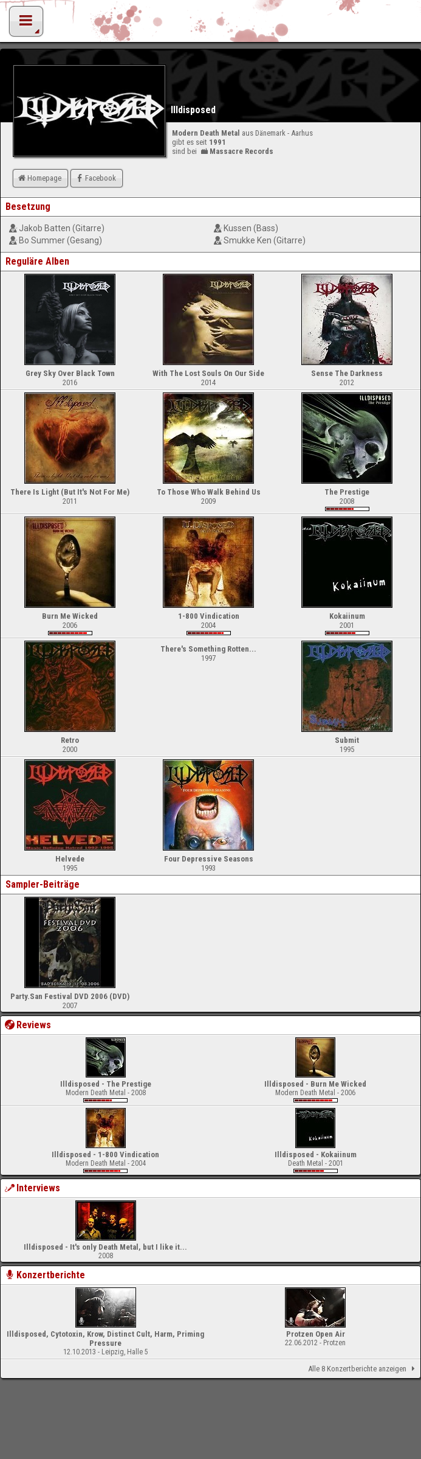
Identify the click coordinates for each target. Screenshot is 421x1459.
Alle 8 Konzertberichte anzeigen (363, 1369)
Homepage (38, 178)
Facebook (95, 178)
